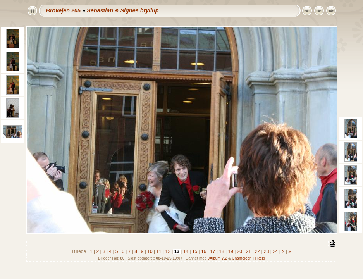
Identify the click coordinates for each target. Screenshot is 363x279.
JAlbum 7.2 (217, 258)
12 (168, 251)
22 (257, 251)
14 (185, 251)
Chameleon (242, 258)
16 (204, 251)
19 (230, 251)
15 (195, 251)
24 (275, 251)
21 (248, 251)
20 (239, 251)
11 (159, 251)
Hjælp (260, 258)
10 (150, 251)
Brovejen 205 (63, 10)
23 (266, 251)
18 (221, 251)
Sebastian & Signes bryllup (123, 10)
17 (213, 251)
